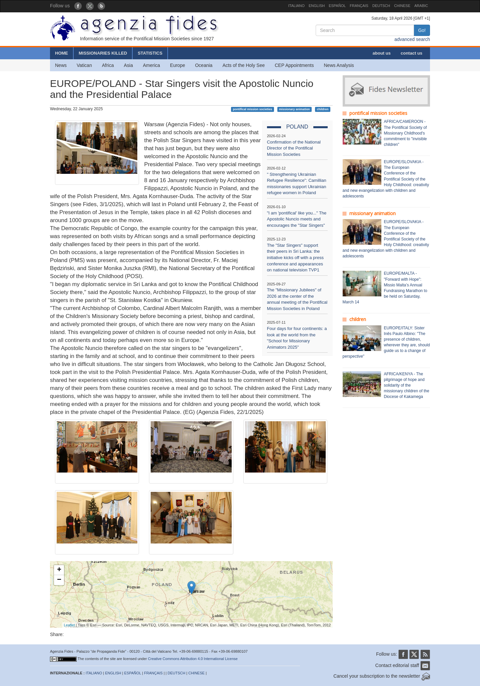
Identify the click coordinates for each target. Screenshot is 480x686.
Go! (422, 30)
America (151, 65)
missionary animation (294, 109)
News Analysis (339, 65)
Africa (108, 65)
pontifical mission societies (252, 109)
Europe (177, 65)
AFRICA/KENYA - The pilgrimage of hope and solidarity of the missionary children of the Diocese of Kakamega (406, 385)
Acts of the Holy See (243, 65)
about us (382, 53)
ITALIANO (296, 6)
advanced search (412, 39)
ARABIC (421, 6)
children (322, 109)
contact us (411, 53)
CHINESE (402, 6)
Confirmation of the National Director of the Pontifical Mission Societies (294, 148)
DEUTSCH (381, 6)
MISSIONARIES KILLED (103, 53)
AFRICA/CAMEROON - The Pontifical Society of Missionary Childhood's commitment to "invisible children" (405, 133)
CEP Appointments (294, 65)
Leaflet (69, 625)
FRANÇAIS (359, 6)
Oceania (203, 65)
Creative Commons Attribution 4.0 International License (193, 659)
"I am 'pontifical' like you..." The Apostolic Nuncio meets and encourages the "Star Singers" (297, 219)
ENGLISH (317, 6)
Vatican (84, 65)
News (61, 65)
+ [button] (59, 570)
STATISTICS (150, 53)
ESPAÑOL (337, 6)
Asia (128, 65)
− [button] (59, 580)
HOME (61, 53)
